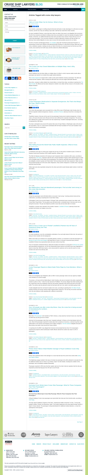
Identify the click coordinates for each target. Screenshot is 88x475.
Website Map (65, 443)
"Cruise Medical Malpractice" (38, 175)
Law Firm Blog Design (77, 470)
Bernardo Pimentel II (61, 54)
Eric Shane (34, 93)
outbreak (67, 339)
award (56, 175)
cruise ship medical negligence (51, 376)
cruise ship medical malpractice (38, 376)
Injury (69, 57)
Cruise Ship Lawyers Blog (23, 5)
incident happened (35, 77)
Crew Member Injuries (10, 101)
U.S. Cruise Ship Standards (66, 179)
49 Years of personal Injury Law (54, 92)
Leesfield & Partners (58, 111)
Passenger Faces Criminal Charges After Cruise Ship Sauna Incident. (14, 140)
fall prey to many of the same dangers (38, 240)
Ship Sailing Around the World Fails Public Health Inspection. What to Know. (53, 144)
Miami (51, 137)
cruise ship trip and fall (75, 56)
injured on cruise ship (63, 57)
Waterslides (67, 93)
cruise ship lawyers (57, 56)
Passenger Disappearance (11, 97)
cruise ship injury (34, 135)
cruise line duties (58, 414)
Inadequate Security (37, 299)
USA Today (38, 157)
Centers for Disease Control (42, 177)
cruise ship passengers (62, 376)
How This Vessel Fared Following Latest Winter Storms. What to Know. (14, 167)
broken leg (78, 54)
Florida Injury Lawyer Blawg (11, 128)
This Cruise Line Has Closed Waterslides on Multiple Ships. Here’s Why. (52, 66)
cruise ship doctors (68, 338)
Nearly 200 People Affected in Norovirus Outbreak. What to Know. (14, 145)
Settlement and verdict (54, 179)
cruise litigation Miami (45, 374)
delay (47, 135)
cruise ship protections (65, 416)
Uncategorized (43, 91)
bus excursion (69, 134)
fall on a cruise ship (42, 57)
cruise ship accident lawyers (39, 56)
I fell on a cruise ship (54, 57)
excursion (62, 135)
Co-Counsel (15, 58)
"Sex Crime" (43, 298)
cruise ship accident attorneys (59, 177)
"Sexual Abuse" (50, 298)
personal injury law (40, 417)
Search (24, 119)
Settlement (65, 137)
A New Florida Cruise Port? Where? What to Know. (15, 155)
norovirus (60, 339)
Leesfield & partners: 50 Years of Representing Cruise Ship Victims (42, 58)
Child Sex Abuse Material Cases (12, 107)
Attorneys (39, 9)
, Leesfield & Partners (64, 206)
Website (23, 9)
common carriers (51, 414)
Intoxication (8, 105)
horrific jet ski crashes (78, 244)
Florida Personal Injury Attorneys (51, 178)
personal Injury (60, 137)
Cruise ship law (15, 69)
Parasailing (72, 339)
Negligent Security (51, 299)
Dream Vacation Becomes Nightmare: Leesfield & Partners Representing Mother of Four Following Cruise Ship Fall (14, 161)
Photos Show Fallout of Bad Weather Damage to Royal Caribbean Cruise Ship (54, 348)
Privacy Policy (50, 443)
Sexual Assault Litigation (71, 299)
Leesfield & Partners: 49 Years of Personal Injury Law (39, 137)
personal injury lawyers (60, 58)
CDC (75, 175)
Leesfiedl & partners (77, 416)
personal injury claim (41, 259)
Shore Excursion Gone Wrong (68, 259)
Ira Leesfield (53, 42)
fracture (48, 57)
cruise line (51, 177)
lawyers (55, 93)
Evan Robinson (35, 57)
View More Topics (9, 109)
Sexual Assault (50, 296)
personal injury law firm (44, 179)
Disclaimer (58, 443)
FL (64, 135)
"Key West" (46, 134)
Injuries (57, 258)
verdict (79, 137)
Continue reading (32, 50)
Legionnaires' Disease (50, 339)
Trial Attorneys (60, 93)
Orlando (55, 137)
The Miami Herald (76, 287)
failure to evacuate (71, 376)
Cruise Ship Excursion (37, 213)
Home (9, 9)
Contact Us (74, 9)
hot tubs (43, 339)
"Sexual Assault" (56, 298)
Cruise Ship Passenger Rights (39, 255)
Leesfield (79, 57)
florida (45, 93)
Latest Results (15, 48)
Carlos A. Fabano (72, 92)
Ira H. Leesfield (44, 299)
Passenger (35, 259)
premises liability (70, 58)
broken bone (72, 54)
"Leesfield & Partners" (42, 54)
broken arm (67, 54)
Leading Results (79, 135)
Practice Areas (56, 9)
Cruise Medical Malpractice (38, 133)
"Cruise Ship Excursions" (37, 414)
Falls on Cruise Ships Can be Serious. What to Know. (46, 22)
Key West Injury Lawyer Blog (11, 130)
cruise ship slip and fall (66, 56)
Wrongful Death (49, 133)
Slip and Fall (46, 53)
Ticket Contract (79, 259)
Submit (15, 40)
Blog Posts (81, 443)
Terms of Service (39, 463)
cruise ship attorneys (49, 56)
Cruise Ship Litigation (37, 53)
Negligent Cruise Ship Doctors (75, 258)
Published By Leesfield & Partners (70, 4)
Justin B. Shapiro (73, 57)
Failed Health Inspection (38, 178)
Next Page (79, 422)
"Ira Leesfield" (35, 54)
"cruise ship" (34, 134)
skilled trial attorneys (72, 137)
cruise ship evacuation (63, 374)
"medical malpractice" (52, 54)
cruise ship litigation (43, 416)
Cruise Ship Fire (9, 103)
